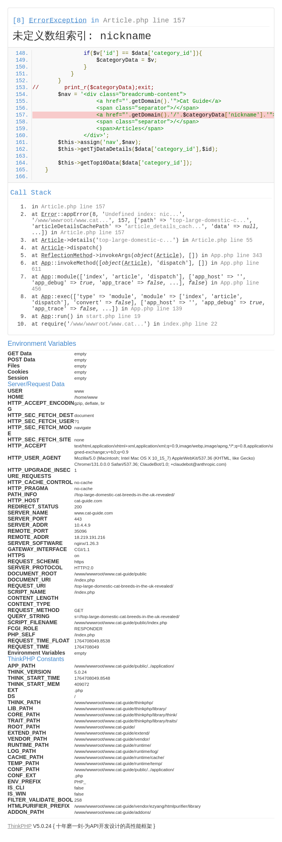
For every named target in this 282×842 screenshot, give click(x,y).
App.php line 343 (236, 255)
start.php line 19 (113, 316)
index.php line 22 (190, 324)
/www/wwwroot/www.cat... (71, 220)
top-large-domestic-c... (209, 220)
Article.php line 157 (144, 20)
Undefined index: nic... (142, 214)
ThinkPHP (20, 826)
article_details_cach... (164, 227)
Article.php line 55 (222, 240)
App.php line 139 (156, 309)
